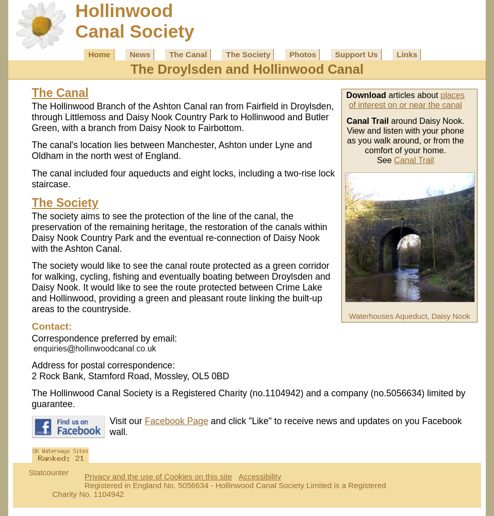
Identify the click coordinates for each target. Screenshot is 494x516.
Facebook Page (176, 421)
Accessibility (260, 476)
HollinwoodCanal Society (134, 21)
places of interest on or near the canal (407, 99)
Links (407, 54)
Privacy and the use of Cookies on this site (158, 476)
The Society (248, 54)
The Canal (188, 54)
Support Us (356, 54)
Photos (302, 54)
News (139, 54)
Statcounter (49, 472)
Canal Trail (414, 160)
